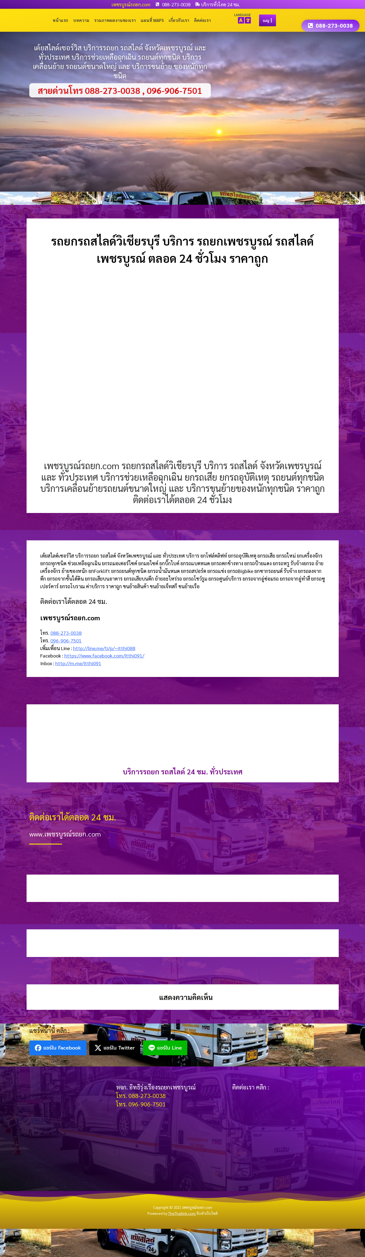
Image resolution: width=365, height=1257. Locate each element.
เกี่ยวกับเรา (179, 20)
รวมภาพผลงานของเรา (115, 20)
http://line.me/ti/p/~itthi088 (104, 648)
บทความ (81, 20)
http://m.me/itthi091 (78, 663)
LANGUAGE (242, 15)
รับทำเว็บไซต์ (207, 1213)
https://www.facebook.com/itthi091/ (104, 655)
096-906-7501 (66, 640)
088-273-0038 (66, 633)
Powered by (172, 1213)
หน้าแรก (60, 20)
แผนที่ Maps (152, 20)
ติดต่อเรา (202, 20)
